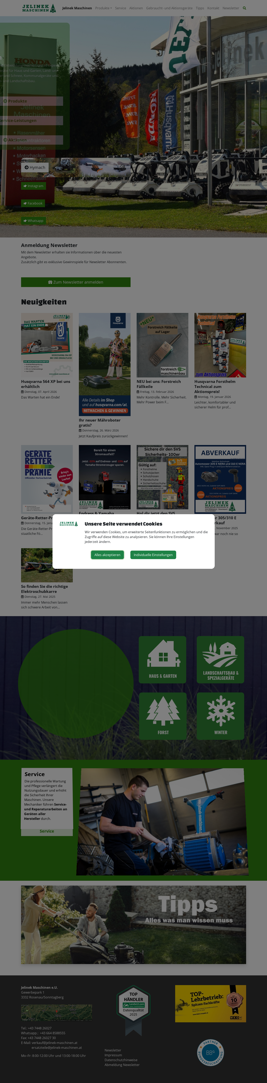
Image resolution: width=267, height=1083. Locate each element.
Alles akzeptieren (107, 555)
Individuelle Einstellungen (153, 555)
